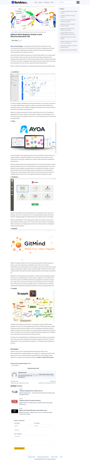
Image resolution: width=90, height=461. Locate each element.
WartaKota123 (21, 377)
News (52, 2)
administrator (22, 372)
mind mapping (48, 55)
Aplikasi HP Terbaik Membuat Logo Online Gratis (33, 410)
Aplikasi (41, 2)
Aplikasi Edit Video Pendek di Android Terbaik (68, 25)
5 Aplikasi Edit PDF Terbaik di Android (29, 400)
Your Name (17, 423)
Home (36, 2)
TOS (61, 457)
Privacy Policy (54, 457)
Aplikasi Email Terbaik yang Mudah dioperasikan (67, 29)
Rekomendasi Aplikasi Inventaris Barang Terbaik (69, 46)
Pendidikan (47, 2)
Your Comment (18, 434)
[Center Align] (78, 2)
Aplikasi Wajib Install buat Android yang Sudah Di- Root (68, 33)
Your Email (37, 423)
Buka (20, 40)
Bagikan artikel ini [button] (33, 368)
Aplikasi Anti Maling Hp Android (69, 50)
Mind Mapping (36, 351)
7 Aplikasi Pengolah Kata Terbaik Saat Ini (30, 391)
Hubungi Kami (31, 457)
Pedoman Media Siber (43, 457)
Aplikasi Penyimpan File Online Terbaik (68, 37)
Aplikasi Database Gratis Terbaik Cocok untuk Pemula (69, 42)
